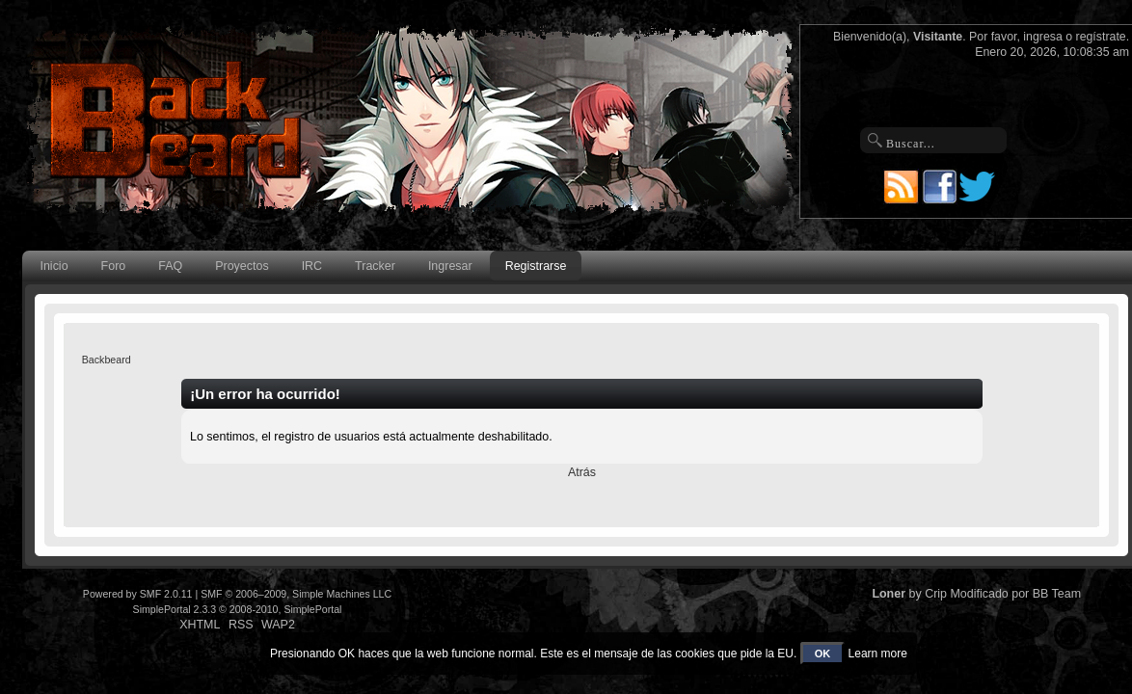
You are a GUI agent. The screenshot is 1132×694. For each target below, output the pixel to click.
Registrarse (536, 266)
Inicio (53, 266)
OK (823, 653)
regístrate (1101, 36)
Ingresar (450, 266)
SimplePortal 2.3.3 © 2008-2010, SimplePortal (237, 609)
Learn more (878, 653)
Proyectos (241, 266)
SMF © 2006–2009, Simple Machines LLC (296, 594)
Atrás (582, 472)
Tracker (375, 266)
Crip (936, 594)
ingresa (1043, 36)
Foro (113, 266)
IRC (312, 266)
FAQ (170, 266)
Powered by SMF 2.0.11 (138, 594)
